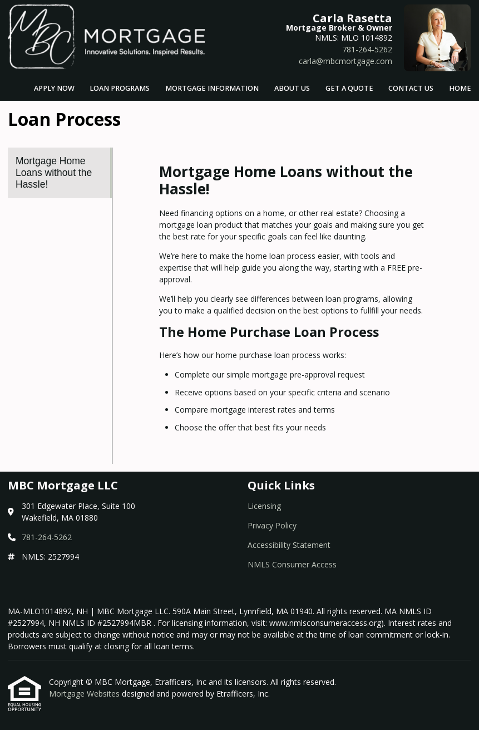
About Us (292, 88)
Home (460, 88)
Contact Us (410, 88)
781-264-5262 (367, 49)
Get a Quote (349, 88)
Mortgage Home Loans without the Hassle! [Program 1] (54, 172)
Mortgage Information (212, 88)
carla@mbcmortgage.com (345, 61)
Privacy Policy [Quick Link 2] (272, 525)
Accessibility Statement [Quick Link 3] (289, 545)
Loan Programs (120, 88)
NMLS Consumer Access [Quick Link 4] (292, 564)
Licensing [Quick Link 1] (264, 506)
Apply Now (54, 88)
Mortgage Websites (85, 693)
